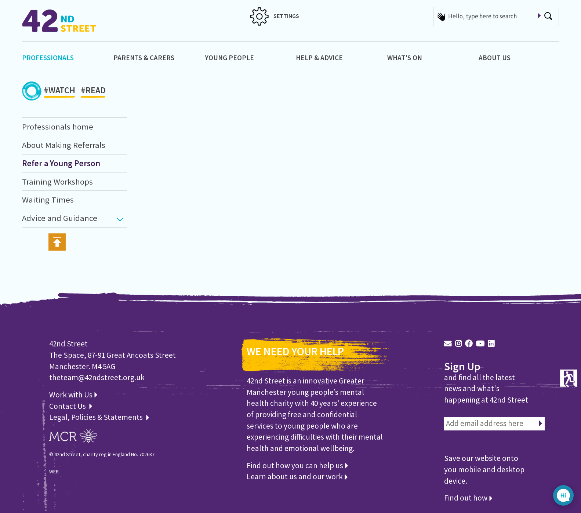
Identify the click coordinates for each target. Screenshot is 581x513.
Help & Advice (319, 57)
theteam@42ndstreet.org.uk (97, 377)
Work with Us (73, 395)
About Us (495, 57)
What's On (404, 57)
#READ (93, 91)
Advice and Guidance (59, 218)
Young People (229, 57)
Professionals (48, 57)
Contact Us (68, 406)
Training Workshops (57, 182)
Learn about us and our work (297, 476)
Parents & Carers (143, 57)
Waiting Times (48, 199)
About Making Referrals (63, 145)
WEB (54, 471)
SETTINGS (274, 15)
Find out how (468, 498)
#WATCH (59, 91)
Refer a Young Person (61, 163)
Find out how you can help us (297, 465)
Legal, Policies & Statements (99, 417)
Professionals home (57, 126)
